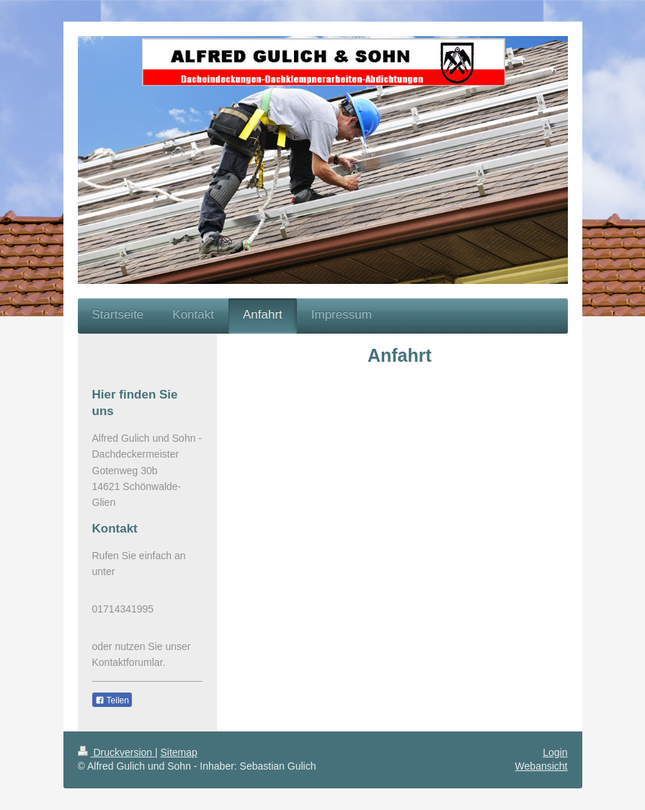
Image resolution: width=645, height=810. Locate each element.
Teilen (112, 700)
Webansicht (541, 766)
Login (555, 752)
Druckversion (116, 752)
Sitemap (179, 752)
